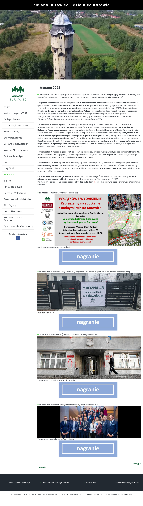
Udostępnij (136, 463)
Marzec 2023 (11, 174)
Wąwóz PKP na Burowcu (16, 150)
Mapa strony (93, 494)
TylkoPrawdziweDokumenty (18, 226)
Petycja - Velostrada (15, 193)
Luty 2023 (9, 168)
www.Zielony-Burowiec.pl (19, 482)
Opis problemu (12, 119)
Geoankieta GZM (13, 211)
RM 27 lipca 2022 (13, 186)
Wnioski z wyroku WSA (15, 113)
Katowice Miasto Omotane (13, 219)
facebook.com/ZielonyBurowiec (55, 482)
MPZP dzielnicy (11, 131)
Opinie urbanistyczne (15, 156)
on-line (8, 180)
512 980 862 (91, 482)
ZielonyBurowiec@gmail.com (127, 482)
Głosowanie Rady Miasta (17, 199)
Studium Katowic (13, 137)
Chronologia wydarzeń (16, 125)
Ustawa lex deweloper (16, 143)
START (7, 107)
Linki (6, 162)
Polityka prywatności (72, 494)
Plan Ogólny (10, 205)
